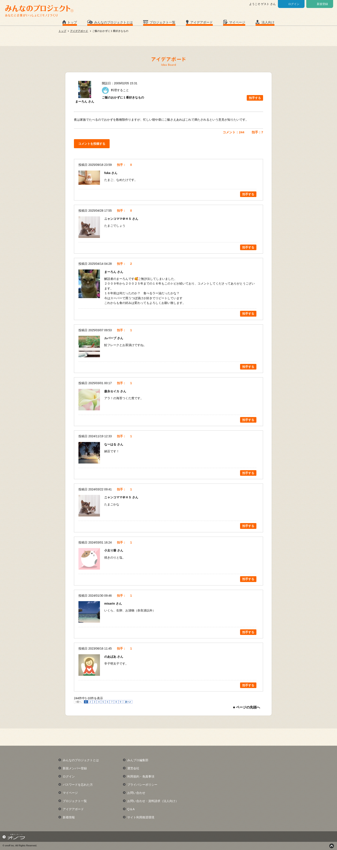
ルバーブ (110, 338)
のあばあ (110, 656)
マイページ (237, 22)
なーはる (110, 444)
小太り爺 (110, 550)
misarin (110, 603)
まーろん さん (84, 101)
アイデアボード (201, 22)
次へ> (128, 702)
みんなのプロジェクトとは (113, 22)
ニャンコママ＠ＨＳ (118, 218)
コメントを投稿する (91, 143)
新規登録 (322, 4)
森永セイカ (112, 391)
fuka (107, 173)
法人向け (268, 22)
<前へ (78, 702)
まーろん (110, 272)
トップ (72, 22)
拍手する (255, 98)
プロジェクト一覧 (162, 22)
